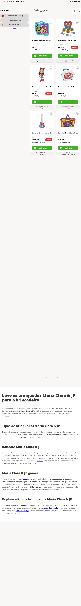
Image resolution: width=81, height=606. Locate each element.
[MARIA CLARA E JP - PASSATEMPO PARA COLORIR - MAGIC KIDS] (42, 41)
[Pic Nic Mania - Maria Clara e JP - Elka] (68, 41)
